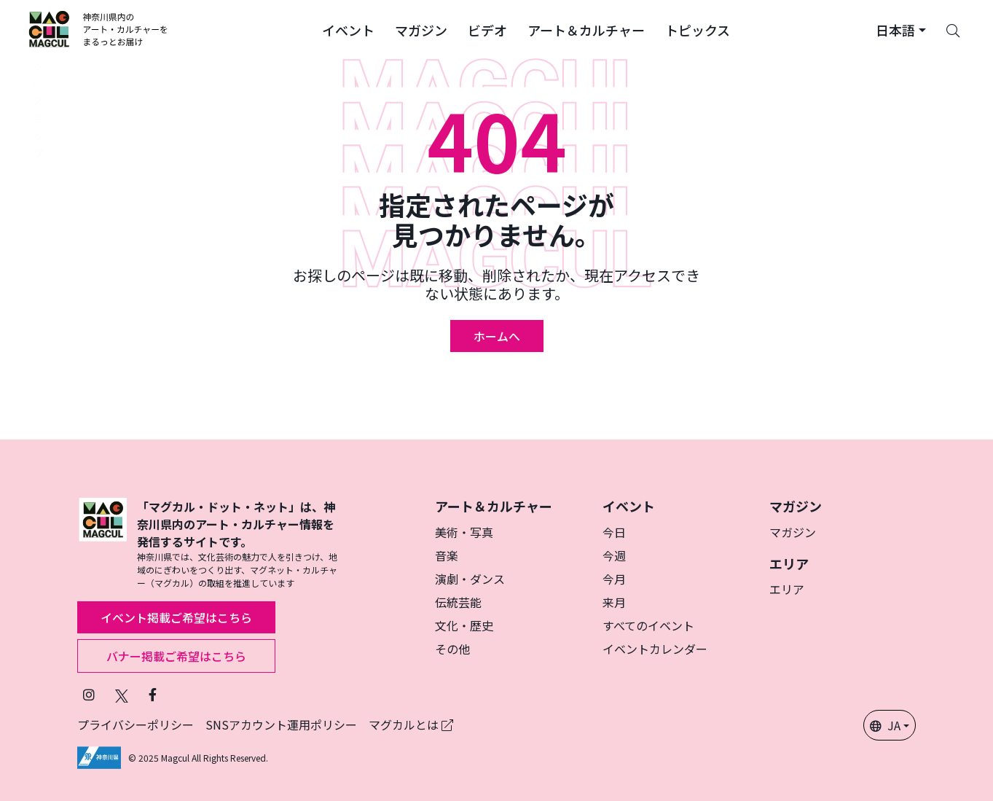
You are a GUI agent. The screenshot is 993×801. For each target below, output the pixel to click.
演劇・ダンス (470, 578)
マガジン (792, 532)
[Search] (953, 29)
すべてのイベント (648, 625)
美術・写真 (464, 532)
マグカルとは (411, 724)
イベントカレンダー (655, 648)
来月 (614, 602)
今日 (614, 532)
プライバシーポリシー (135, 724)
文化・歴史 (464, 625)
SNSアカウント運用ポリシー (281, 724)
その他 (452, 648)
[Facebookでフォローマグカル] (152, 694)
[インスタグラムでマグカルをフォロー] (89, 694)
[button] (348, 29)
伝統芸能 (458, 602)
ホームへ (497, 336)
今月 (614, 578)
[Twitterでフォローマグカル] (121, 694)
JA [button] (885, 725)
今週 (614, 555)
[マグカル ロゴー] (98, 29)
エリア (786, 589)
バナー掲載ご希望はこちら (176, 656)
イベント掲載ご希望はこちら (176, 617)
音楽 (446, 555)
